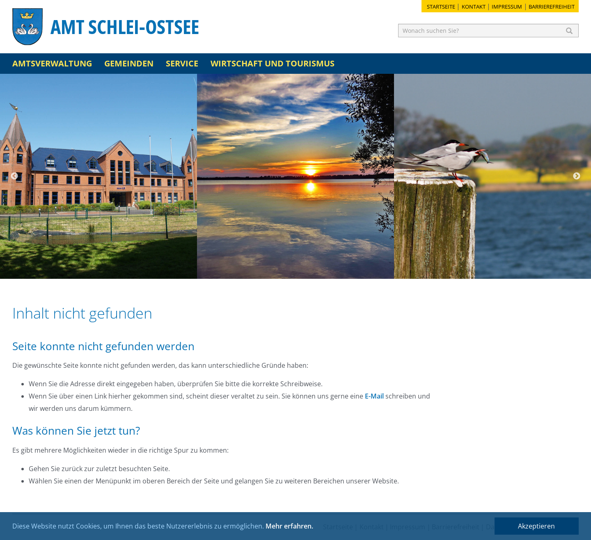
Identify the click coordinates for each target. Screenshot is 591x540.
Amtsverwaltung (52, 63)
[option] (98, 176)
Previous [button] (14, 176)
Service (182, 63)
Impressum (507, 6)
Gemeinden (128, 63)
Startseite (441, 6)
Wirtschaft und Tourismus (272, 63)
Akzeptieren (536, 526)
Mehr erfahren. (289, 526)
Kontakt (474, 6)
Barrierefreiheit (552, 6)
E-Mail (374, 396)
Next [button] (577, 176)
